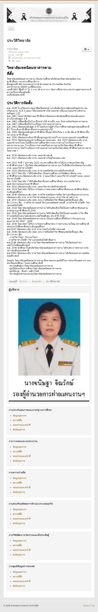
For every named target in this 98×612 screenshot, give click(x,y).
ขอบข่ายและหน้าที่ (21, 424)
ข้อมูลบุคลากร (19, 415)
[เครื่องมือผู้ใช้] (86, 49)
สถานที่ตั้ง (17, 420)
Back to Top (89, 605)
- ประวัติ (18, 55)
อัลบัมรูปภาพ (19, 429)
